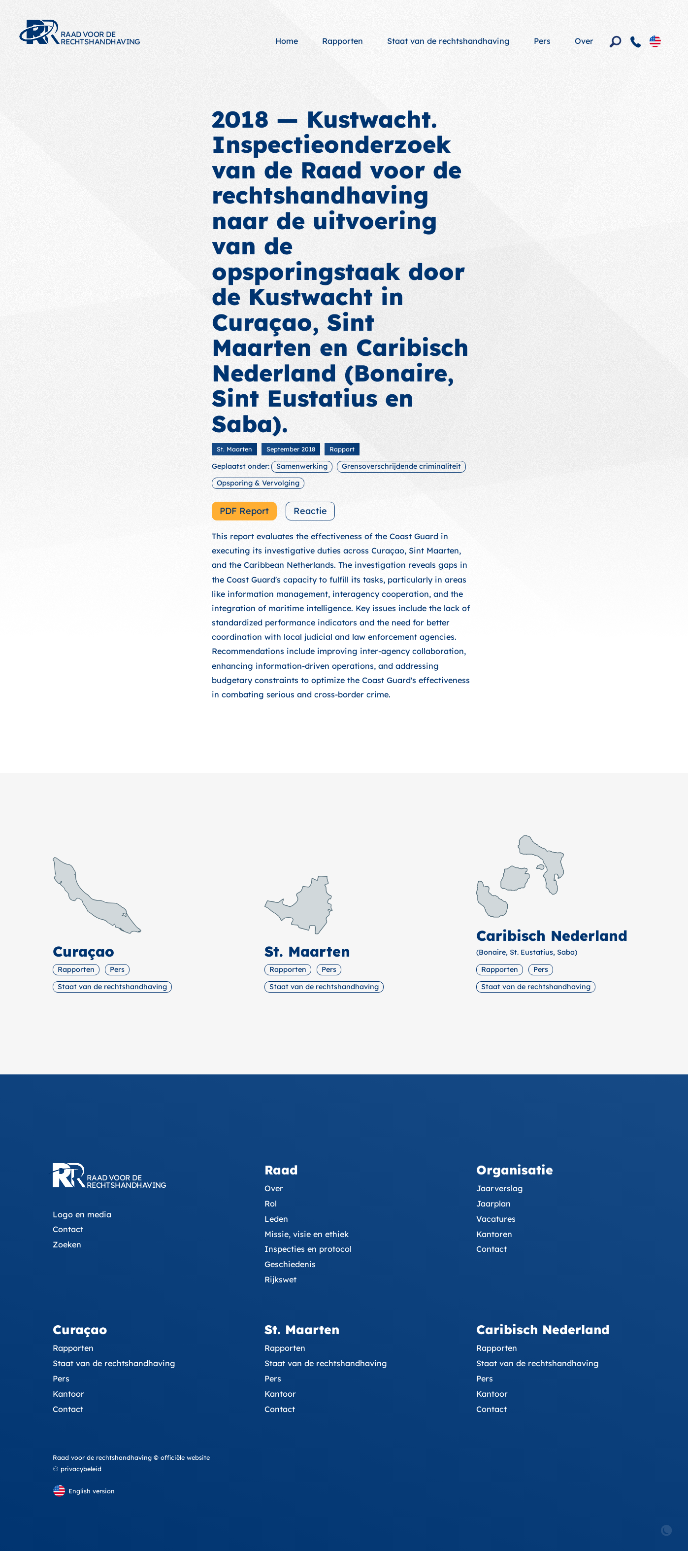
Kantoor (68, 1394)
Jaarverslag (499, 1188)
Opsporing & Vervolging (258, 483)
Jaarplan (493, 1203)
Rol (270, 1203)
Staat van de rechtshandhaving (448, 41)
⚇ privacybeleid (77, 1469)
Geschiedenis (290, 1264)
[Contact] (636, 42)
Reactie (310, 511)
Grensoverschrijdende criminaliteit (401, 466)
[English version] (655, 41)
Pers (542, 41)
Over (584, 41)
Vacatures (496, 1219)
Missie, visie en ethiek (306, 1234)
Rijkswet (280, 1279)
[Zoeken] (615, 42)
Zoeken (67, 1244)
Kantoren (494, 1234)
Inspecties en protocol (308, 1249)
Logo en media (82, 1214)
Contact (68, 1229)
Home (286, 41)
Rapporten (342, 41)
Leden (276, 1219)
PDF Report (244, 511)
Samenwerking (302, 466)
